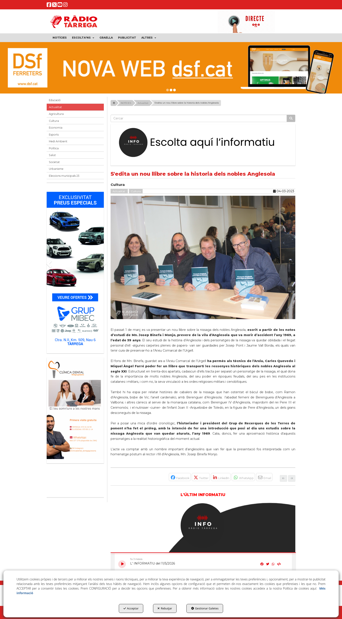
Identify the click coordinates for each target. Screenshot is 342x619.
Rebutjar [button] (164, 608)
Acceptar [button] (131, 608)
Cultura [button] (54, 120)
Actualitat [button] (55, 107)
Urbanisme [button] (56, 168)
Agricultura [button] (56, 114)
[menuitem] (59, 37)
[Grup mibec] (75, 270)
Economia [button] (55, 127)
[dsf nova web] (171, 68)
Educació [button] (55, 100)
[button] (49, 5)
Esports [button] (54, 134)
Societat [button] (54, 162)
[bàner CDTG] (75, 408)
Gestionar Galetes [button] (205, 608)
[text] (199, 118)
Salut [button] (52, 155)
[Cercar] (291, 118)
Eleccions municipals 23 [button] (64, 175)
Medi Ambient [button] (58, 141)
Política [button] (54, 148)
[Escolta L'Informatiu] (203, 143)
